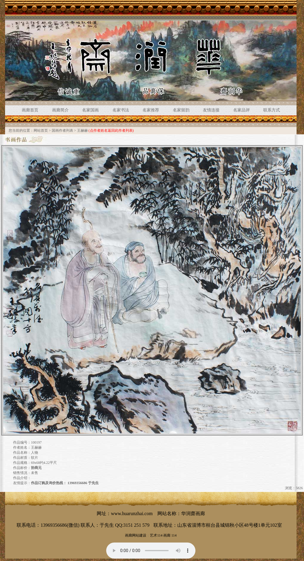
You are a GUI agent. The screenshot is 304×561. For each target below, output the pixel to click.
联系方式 (271, 110)
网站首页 (41, 130)
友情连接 (211, 110)
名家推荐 (150, 110)
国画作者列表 (62, 130)
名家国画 (90, 110)
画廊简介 (60, 110)
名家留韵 (181, 110)
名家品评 (241, 110)
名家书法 (120, 110)
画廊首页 (30, 110)
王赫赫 (82, 130)
